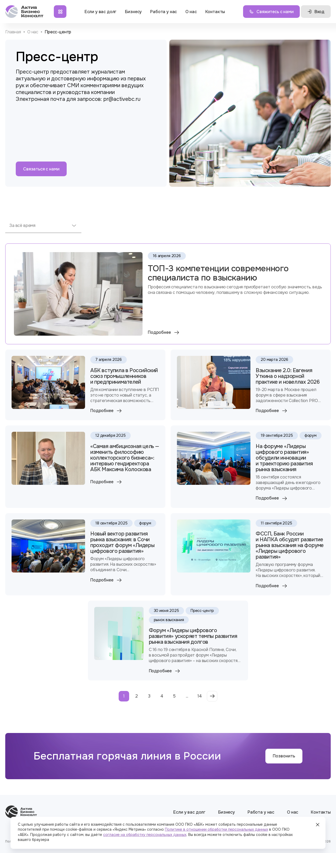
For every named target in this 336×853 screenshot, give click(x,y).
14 (199, 696)
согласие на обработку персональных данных (144, 834)
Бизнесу (133, 11)
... (187, 696)
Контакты (215, 11)
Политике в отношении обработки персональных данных (216, 829)
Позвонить (284, 756)
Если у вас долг (101, 11)
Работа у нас (163, 11)
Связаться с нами (41, 169)
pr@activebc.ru (121, 99)
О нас (191, 11)
